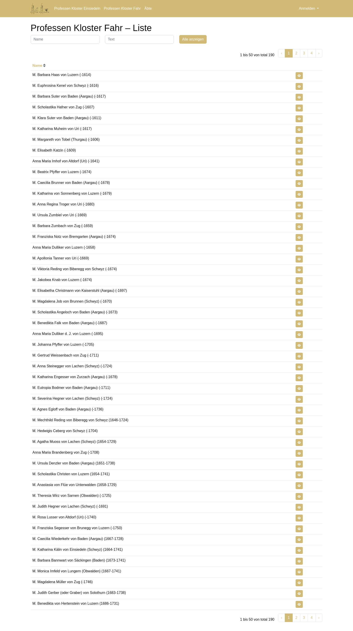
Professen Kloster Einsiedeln (77, 8)
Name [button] (38, 65)
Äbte (148, 8)
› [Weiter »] (318, 53)
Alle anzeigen (193, 39)
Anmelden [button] (307, 8)
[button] (299, 75)
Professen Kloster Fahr (122, 8)
